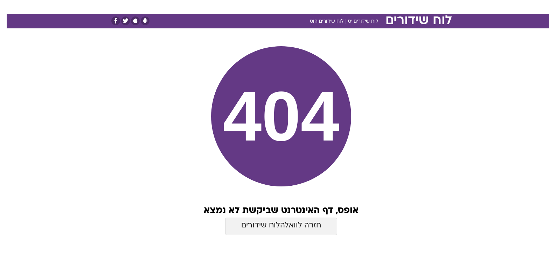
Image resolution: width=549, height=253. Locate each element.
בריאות (270, 6)
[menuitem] (394, 7)
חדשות (398, 6)
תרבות (352, 6)
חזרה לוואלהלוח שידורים (274, 225)
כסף (310, 6)
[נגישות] (9, 7)
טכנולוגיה (220, 6)
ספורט (375, 6)
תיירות (246, 6)
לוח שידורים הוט (320, 21)
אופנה (194, 6)
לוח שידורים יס (356, 21)
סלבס (330, 6)
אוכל (292, 6)
